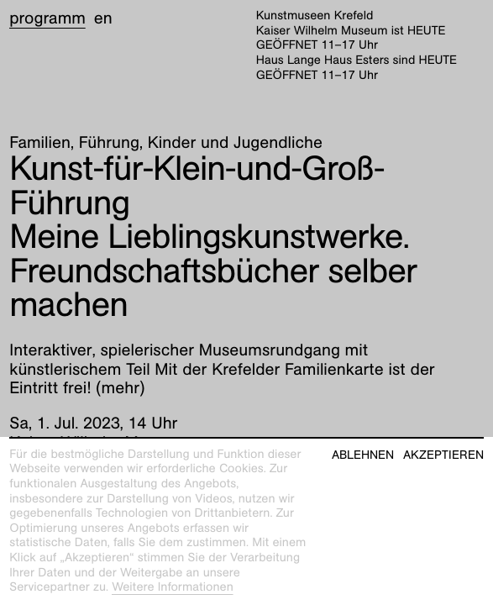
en (103, 18)
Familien (40, 143)
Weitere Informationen (172, 587)
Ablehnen (363, 455)
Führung (109, 143)
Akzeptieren (443, 455)
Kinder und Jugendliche (235, 143)
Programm (47, 18)
